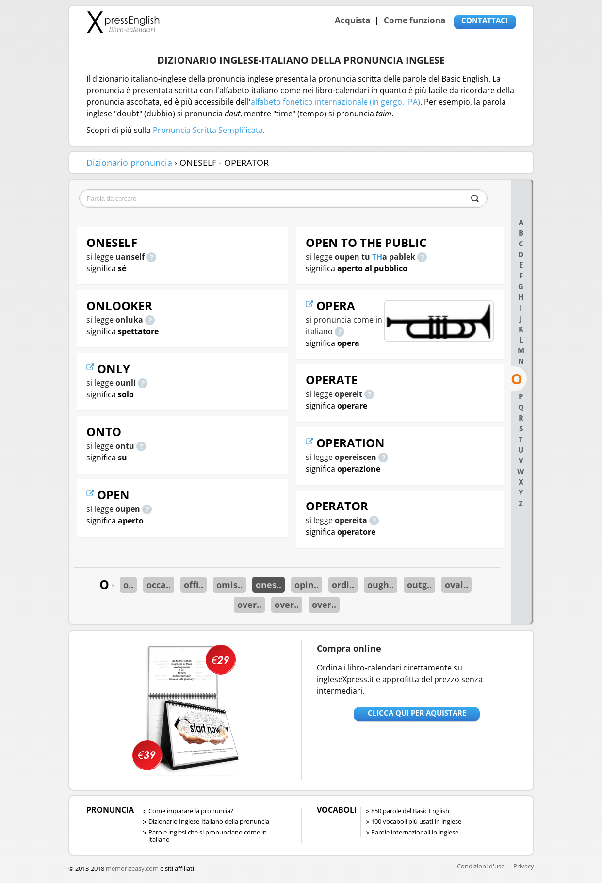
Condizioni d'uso (481, 866)
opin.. (306, 584)
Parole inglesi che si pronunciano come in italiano (207, 836)
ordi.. (343, 584)
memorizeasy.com (132, 868)
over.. (249, 604)
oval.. (456, 584)
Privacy (523, 866)
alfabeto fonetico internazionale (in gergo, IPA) (335, 102)
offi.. (193, 584)
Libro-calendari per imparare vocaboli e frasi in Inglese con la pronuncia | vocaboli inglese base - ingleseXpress (123, 22)
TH (377, 256)
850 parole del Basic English (410, 810)
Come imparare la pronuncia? (190, 810)
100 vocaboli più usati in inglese (416, 821)
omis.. (229, 584)
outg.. (419, 584)
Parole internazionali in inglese (414, 832)
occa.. (158, 584)
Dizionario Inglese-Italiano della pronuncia (208, 821)
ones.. (268, 584)
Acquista (352, 20)
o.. (128, 584)
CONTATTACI (484, 20)
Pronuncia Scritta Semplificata (208, 130)
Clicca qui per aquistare (417, 713)
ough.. (380, 584)
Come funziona (414, 20)
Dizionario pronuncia (129, 162)
